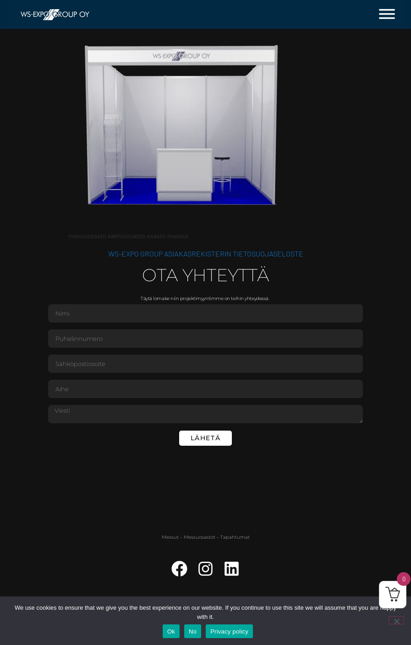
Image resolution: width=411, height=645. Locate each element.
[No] (396, 620)
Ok (171, 631)
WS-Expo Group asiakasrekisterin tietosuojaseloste (205, 253)
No (193, 631)
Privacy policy (229, 631)
